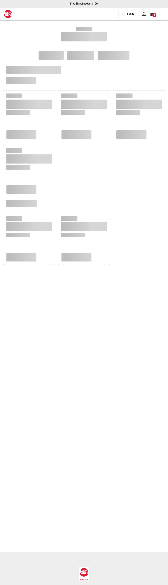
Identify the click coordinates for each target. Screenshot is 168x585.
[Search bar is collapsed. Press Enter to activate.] (129, 14)
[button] (152, 14)
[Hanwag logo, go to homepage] (8, 14)
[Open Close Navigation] (160, 14)
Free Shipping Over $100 (84, 3)
